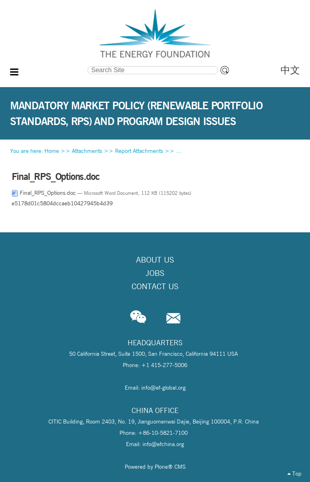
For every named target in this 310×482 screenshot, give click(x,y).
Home (51, 150)
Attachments (87, 150)
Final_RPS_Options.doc (45, 192)
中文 (290, 70)
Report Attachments (139, 150)
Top (294, 473)
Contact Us (155, 286)
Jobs (155, 273)
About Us (155, 260)
